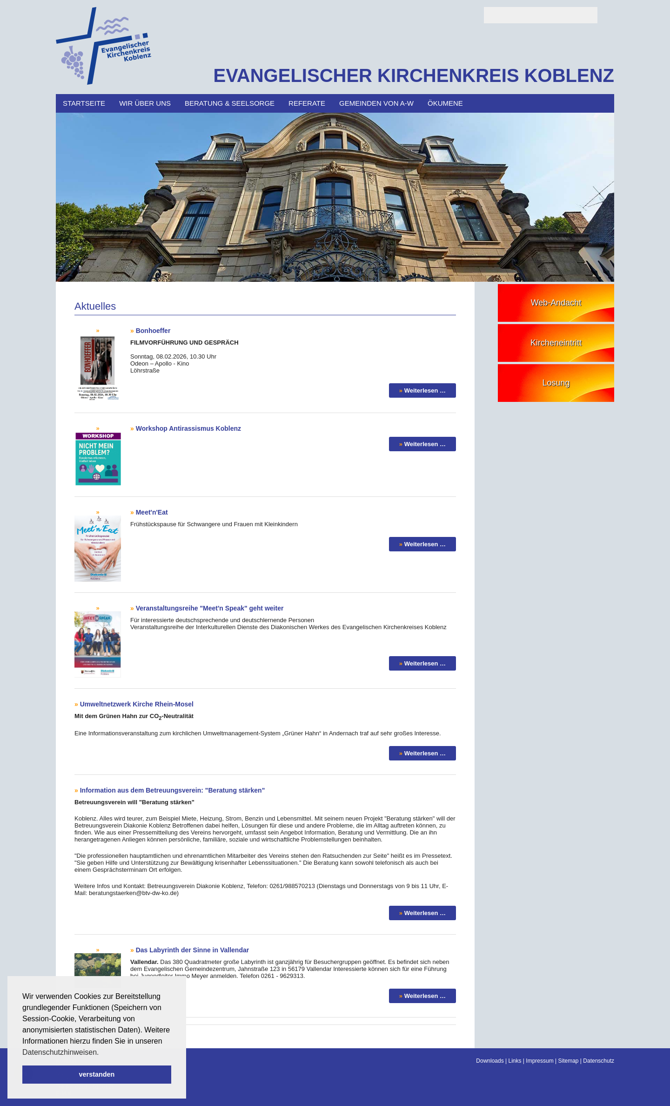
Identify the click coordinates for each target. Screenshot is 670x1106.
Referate (306, 103)
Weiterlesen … (425, 390)
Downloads (489, 1061)
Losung (556, 382)
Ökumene (445, 103)
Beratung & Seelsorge (230, 103)
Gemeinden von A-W (376, 103)
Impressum (539, 1061)
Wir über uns (145, 103)
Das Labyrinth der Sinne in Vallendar (192, 950)
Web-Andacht (556, 302)
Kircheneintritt (556, 342)
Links (515, 1061)
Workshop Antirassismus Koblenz (188, 428)
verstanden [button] (97, 1074)
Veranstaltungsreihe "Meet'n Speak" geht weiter (210, 608)
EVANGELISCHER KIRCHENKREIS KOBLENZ (413, 75)
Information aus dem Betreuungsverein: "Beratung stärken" (172, 790)
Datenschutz (598, 1061)
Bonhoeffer (153, 330)
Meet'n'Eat (152, 512)
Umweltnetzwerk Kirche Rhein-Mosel (137, 704)
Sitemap (568, 1061)
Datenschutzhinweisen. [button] (60, 1052)
